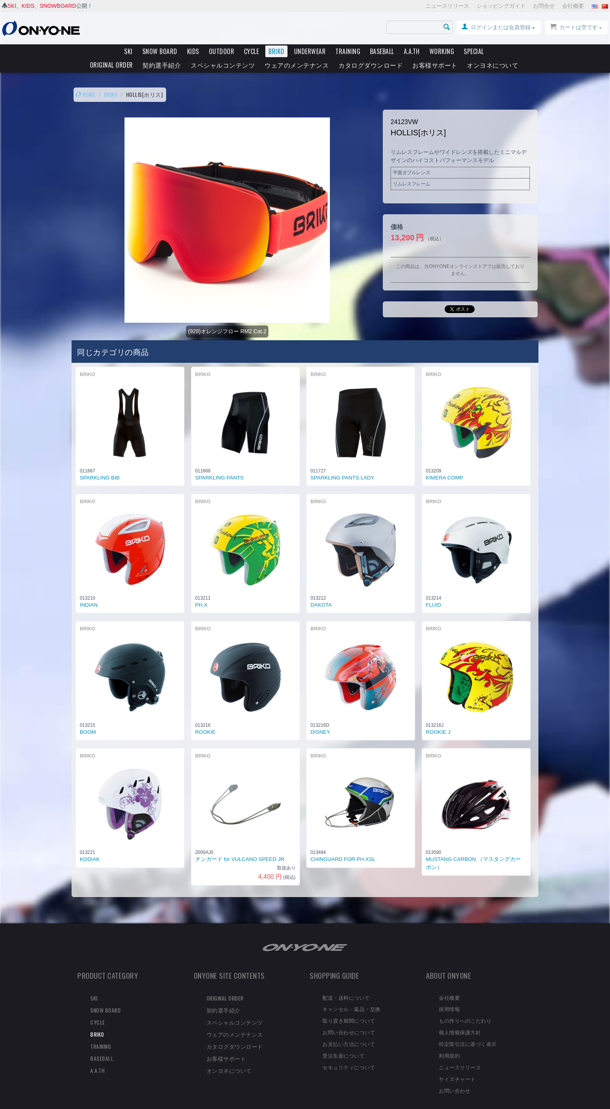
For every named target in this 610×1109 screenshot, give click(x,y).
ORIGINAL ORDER (111, 65)
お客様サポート (434, 65)
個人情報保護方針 (460, 1019)
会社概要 (573, 6)
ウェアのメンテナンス (297, 65)
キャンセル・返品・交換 (351, 995)
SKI (11, 6)
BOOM (88, 719)
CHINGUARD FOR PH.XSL (342, 846)
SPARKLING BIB (100, 464)
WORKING (441, 51)
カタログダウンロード (370, 65)
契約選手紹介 (161, 65)
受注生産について (344, 1042)
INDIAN (89, 592)
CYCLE (251, 51)
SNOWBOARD (58, 6)
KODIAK (90, 846)
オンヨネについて (492, 65)
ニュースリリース (447, 6)
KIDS (28, 6)
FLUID (433, 592)
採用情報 (449, 995)
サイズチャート (457, 1065)
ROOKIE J (438, 719)
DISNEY (320, 719)
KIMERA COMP (444, 464)
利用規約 (449, 1042)
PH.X (201, 592)
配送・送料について (346, 984)
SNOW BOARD (159, 51)
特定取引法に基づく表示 (468, 1030)
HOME (85, 81)
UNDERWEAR (310, 51)
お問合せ (544, 6)
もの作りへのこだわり (465, 1007)
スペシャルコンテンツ (223, 65)
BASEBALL (382, 51)
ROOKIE (205, 719)
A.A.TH (412, 51)
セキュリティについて (349, 1054)
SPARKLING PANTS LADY (342, 464)
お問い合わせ (454, 1077)
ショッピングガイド (501, 6)
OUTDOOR (222, 51)
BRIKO (276, 51)
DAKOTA (321, 592)
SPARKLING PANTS (219, 464)
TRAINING (347, 51)
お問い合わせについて (349, 1019)
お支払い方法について (349, 1030)
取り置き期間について (349, 1007)
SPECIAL (474, 51)
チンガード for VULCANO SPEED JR (239, 846)
